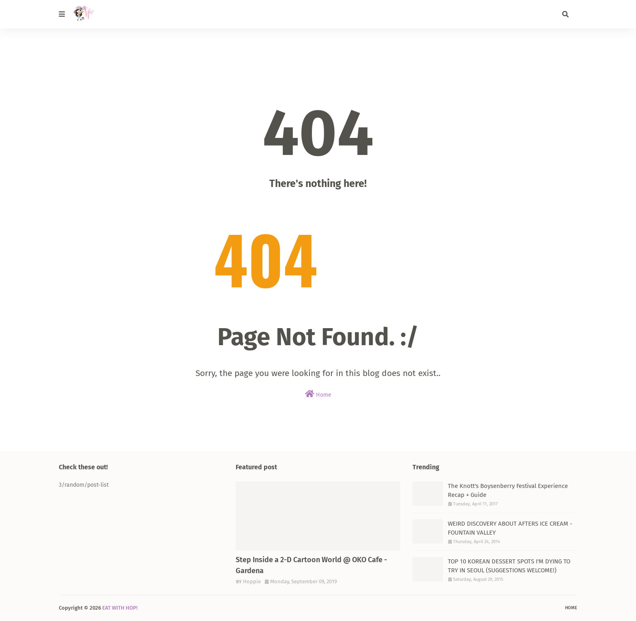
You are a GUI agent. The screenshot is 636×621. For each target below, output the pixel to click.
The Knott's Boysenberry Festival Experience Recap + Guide (508, 490)
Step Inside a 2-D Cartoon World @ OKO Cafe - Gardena (311, 565)
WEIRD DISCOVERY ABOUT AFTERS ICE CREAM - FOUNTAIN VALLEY (510, 528)
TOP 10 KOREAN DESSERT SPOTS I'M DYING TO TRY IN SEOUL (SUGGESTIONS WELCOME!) (509, 566)
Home (318, 394)
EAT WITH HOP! (120, 608)
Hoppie (252, 581)
